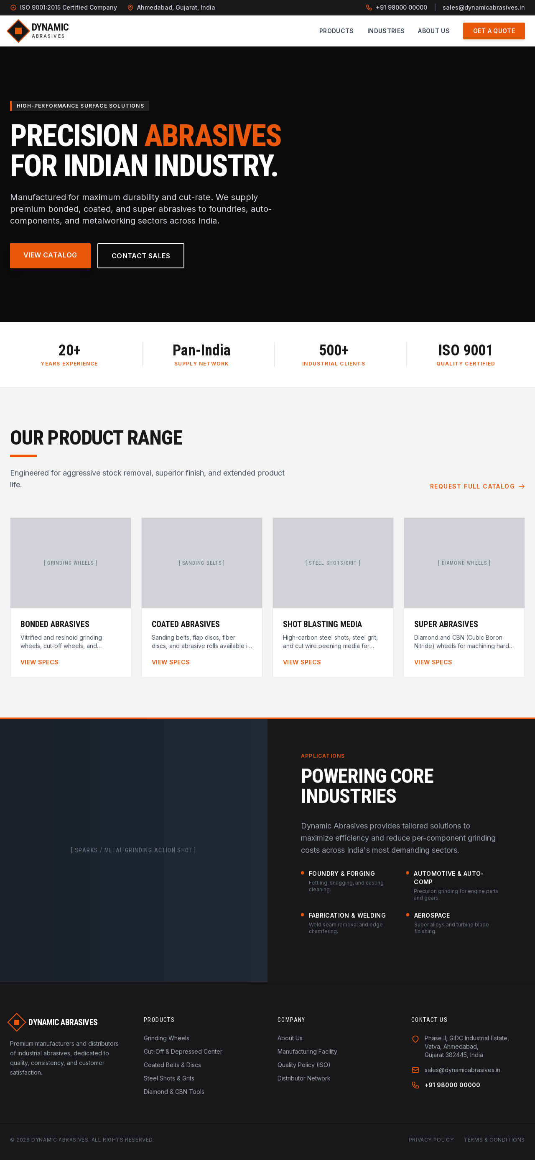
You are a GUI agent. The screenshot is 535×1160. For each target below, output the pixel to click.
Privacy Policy (431, 1140)
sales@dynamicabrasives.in (484, 7)
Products (336, 30)
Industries (386, 30)
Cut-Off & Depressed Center (183, 1051)
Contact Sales (141, 256)
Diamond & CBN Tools (174, 1091)
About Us (434, 30)
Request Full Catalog (477, 486)
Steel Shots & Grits (169, 1078)
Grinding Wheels (166, 1038)
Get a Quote (494, 30)
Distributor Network (304, 1078)
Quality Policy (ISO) (304, 1064)
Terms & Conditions (494, 1140)
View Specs (39, 662)
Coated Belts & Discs (172, 1064)
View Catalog (50, 255)
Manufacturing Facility (307, 1051)
